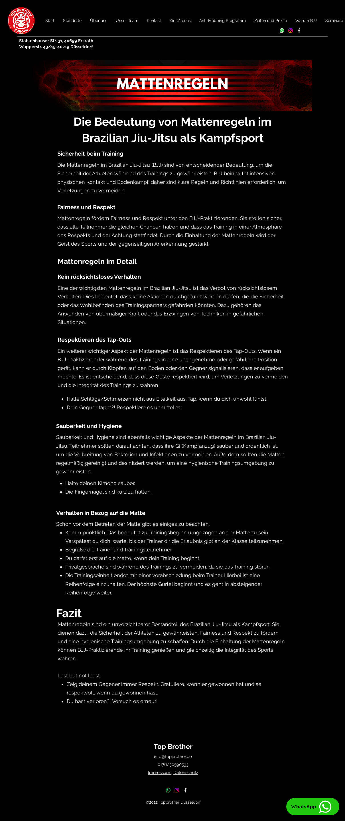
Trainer (104, 550)
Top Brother (173, 746)
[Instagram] (290, 30)
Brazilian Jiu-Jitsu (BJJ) (135, 165)
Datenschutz (185, 772)
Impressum (159, 772)
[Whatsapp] (282, 30)
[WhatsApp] (312, 806)
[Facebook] (299, 30)
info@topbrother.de (173, 756)
